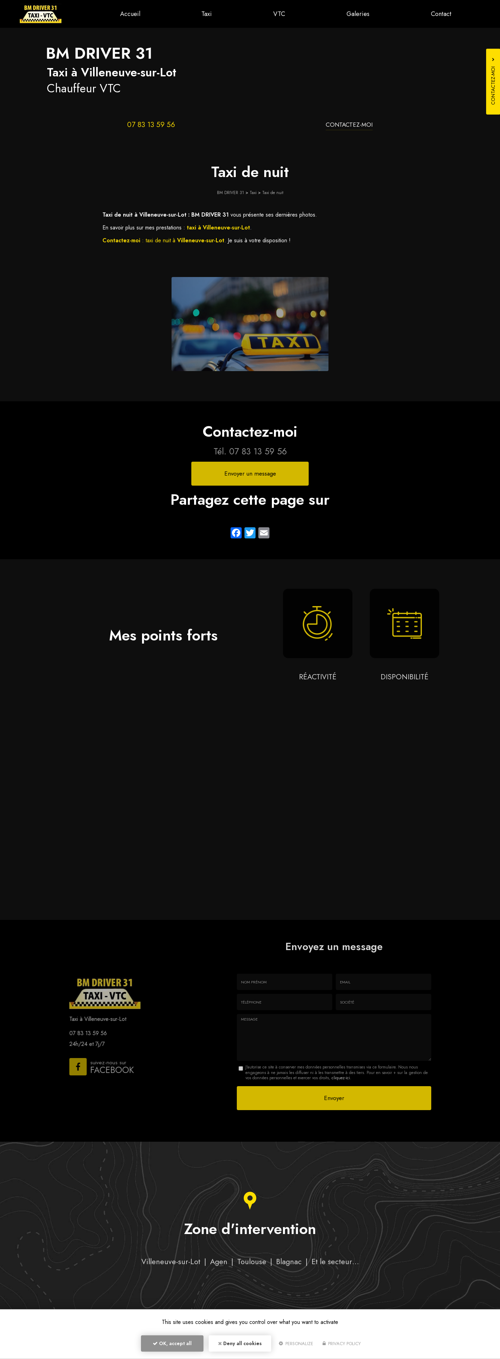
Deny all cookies (240, 1343)
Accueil (132, 13)
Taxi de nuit (272, 193)
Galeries (358, 13)
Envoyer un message (250, 473)
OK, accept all (172, 1343)
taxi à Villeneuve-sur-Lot (218, 228)
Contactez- (349, 124)
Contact (441, 13)
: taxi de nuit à (163, 240)
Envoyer (334, 1097)
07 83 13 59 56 (151, 124)
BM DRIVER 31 (230, 193)
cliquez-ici (341, 1078)
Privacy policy (342, 1344)
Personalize (296, 1344)
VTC (280, 13)
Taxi (208, 13)
